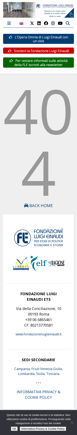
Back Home (38, 205)
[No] (72, 422)
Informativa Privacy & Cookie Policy (42, 428)
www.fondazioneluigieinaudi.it (39, 334)
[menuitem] (21, 25)
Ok (14, 428)
